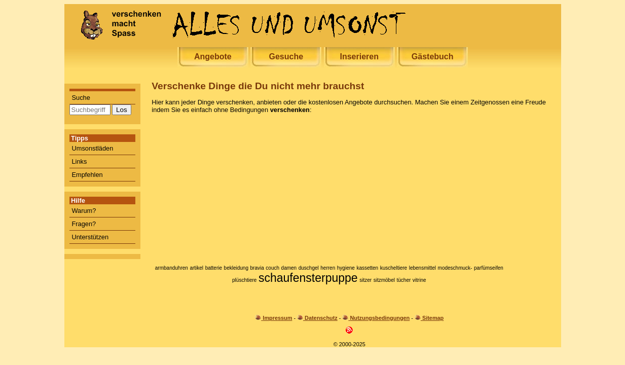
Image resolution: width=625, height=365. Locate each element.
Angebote (213, 56)
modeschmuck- (455, 268)
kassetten (367, 268)
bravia (257, 268)
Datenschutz (321, 318)
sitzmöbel (384, 280)
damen (289, 268)
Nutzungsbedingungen (380, 318)
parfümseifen (488, 268)
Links (79, 161)
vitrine (419, 280)
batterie (213, 268)
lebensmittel (422, 268)
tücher (403, 280)
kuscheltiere (393, 268)
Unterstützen (90, 237)
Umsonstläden (93, 148)
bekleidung (236, 268)
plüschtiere (244, 280)
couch (272, 268)
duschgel (309, 268)
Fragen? (84, 224)
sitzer (365, 280)
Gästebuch (433, 56)
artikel (196, 268)
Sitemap (433, 318)
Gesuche (286, 56)
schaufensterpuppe (308, 277)
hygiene (346, 268)
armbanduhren (171, 268)
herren (327, 268)
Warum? (84, 210)
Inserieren (359, 56)
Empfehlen (87, 174)
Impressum (277, 318)
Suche (81, 97)
